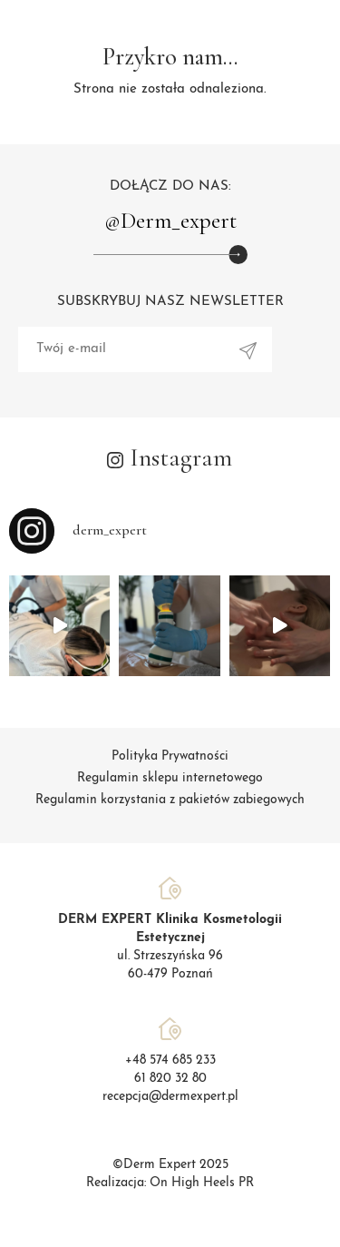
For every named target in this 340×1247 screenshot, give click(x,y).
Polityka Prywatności (170, 756)
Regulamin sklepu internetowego (170, 778)
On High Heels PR (202, 1183)
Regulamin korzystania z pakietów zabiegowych (170, 800)
